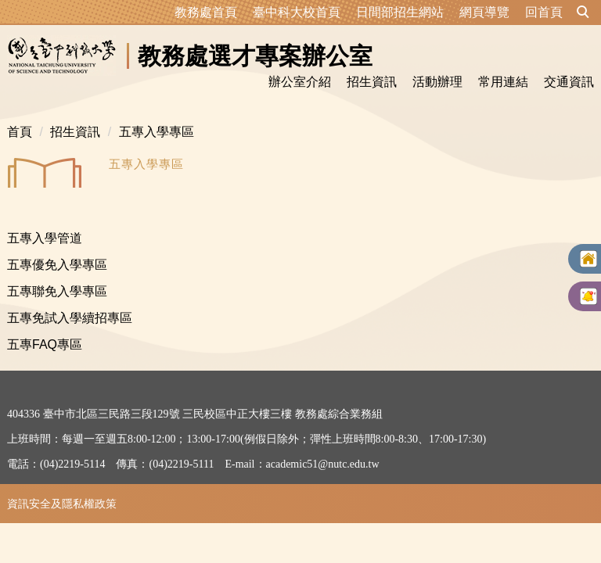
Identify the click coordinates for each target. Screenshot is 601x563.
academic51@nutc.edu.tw (323, 464)
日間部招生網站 (400, 12)
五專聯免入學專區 (57, 291)
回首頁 (544, 12)
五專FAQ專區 (44, 344)
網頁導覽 (484, 12)
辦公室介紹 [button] (299, 81)
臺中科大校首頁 (296, 12)
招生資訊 (75, 131)
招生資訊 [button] (372, 81)
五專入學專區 (156, 131)
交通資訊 (569, 81)
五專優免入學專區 (57, 264)
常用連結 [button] (503, 81)
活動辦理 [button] (437, 81)
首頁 (19, 131)
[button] (583, 12)
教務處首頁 (206, 12)
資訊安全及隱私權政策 (62, 503)
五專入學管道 (44, 238)
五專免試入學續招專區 (69, 318)
